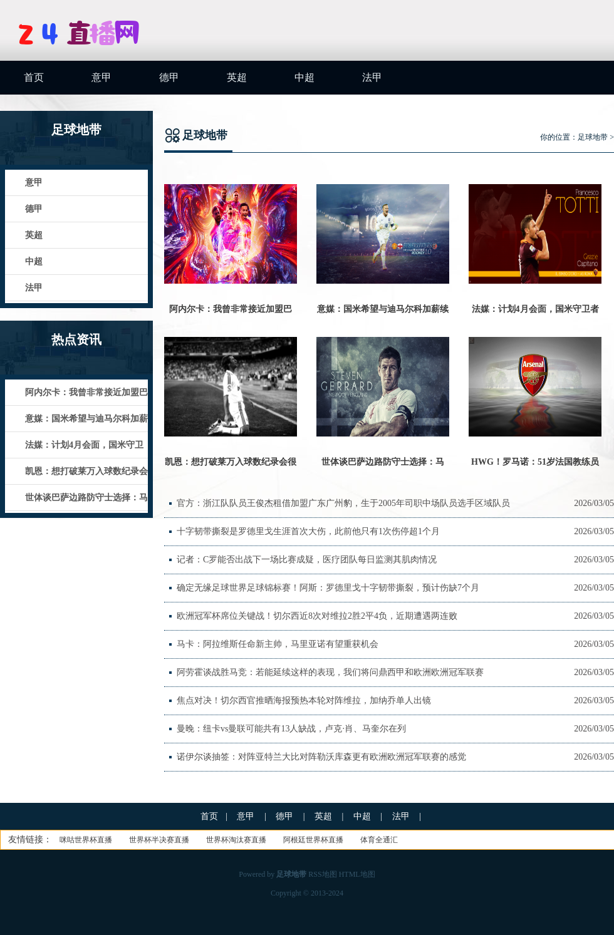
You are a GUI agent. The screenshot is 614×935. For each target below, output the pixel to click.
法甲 (372, 77)
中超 (304, 77)
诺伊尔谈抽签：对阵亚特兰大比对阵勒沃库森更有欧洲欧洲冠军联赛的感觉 (321, 757)
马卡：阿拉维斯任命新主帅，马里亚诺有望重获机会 (277, 644)
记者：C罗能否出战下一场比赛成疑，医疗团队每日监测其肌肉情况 (307, 559)
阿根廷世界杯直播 (313, 839)
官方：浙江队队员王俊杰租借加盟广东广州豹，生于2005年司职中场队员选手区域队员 (343, 503)
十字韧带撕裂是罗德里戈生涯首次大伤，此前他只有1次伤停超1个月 (308, 531)
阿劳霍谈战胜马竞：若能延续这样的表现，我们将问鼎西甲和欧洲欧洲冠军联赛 (330, 672)
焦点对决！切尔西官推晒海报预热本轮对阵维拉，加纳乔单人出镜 (304, 700)
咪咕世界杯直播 (86, 839)
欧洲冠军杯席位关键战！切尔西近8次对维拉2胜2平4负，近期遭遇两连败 (317, 616)
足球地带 (593, 137)
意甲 (101, 77)
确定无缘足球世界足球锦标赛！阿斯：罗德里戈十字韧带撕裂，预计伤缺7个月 (328, 587)
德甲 (169, 77)
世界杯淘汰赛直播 (236, 839)
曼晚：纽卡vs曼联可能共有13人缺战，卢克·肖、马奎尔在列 (291, 728)
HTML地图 (357, 874)
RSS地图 (322, 874)
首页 (34, 77)
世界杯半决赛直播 (159, 839)
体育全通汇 (379, 839)
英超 (237, 77)
